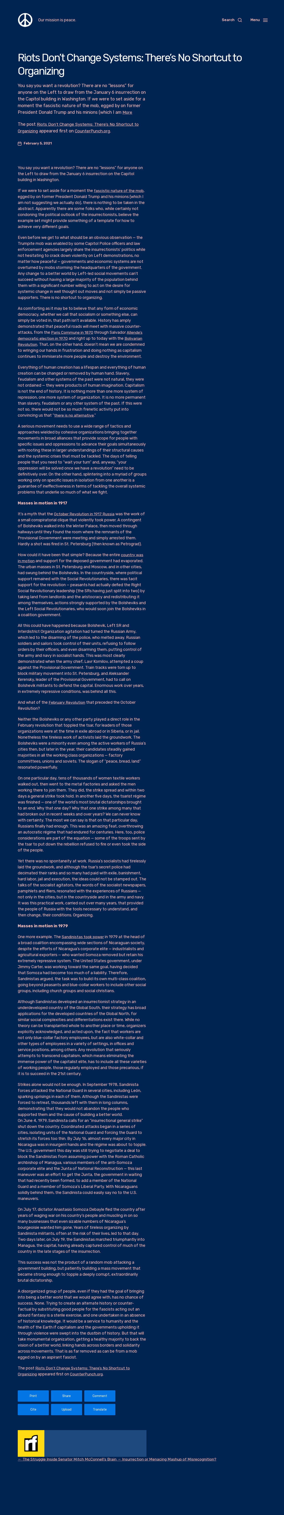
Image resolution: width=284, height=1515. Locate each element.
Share (66, 1396)
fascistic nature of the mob (119, 190)
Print (33, 1396)
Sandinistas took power (83, 936)
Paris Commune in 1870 (72, 332)
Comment (100, 1396)
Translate (100, 1409)
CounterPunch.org (94, 131)
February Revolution (67, 702)
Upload (66, 1409)
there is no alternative (74, 415)
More (127, 112)
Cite (33, 1409)
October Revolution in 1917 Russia (85, 514)
